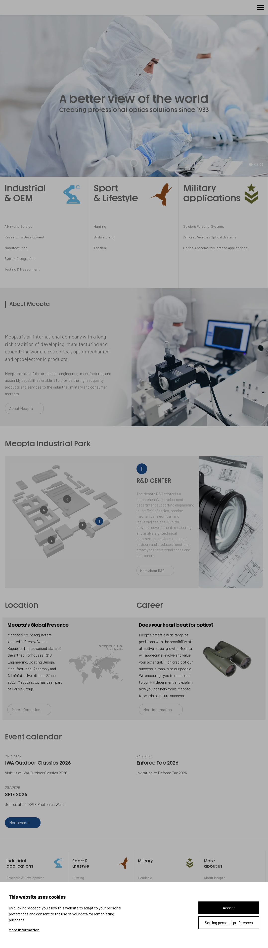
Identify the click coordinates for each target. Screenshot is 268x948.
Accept (229, 907)
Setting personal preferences (229, 922)
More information (24, 930)
